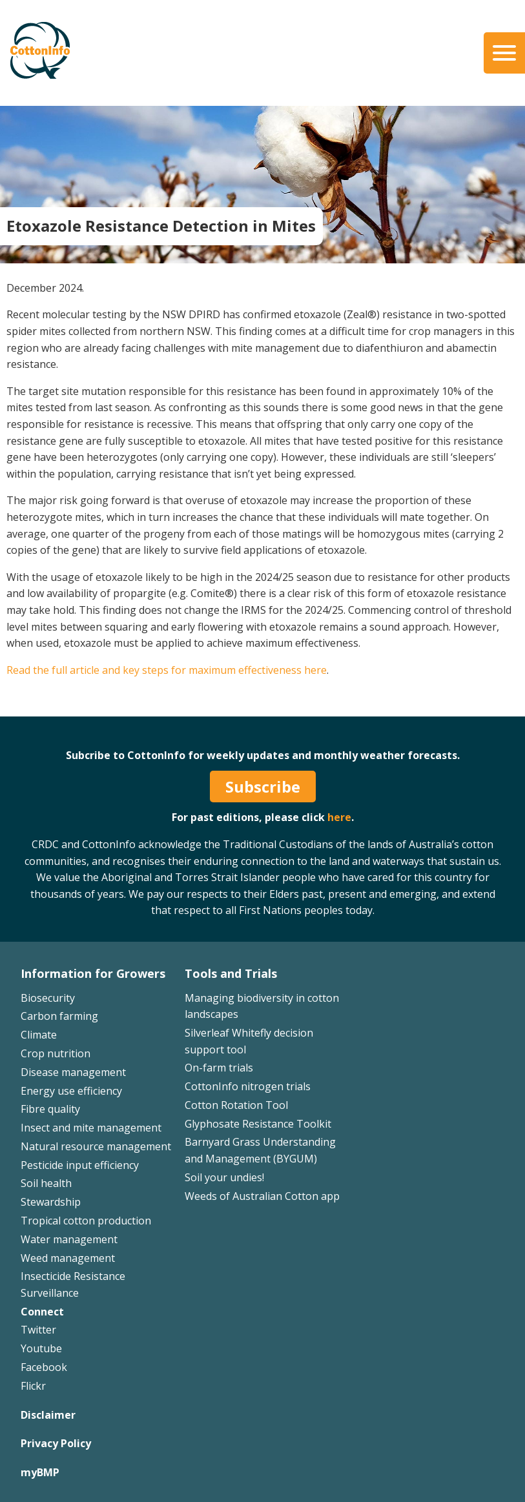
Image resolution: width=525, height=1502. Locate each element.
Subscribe (262, 786)
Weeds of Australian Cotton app (262, 1196)
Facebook (44, 1367)
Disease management (73, 1072)
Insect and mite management (91, 1128)
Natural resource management (96, 1146)
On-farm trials (219, 1068)
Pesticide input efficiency (80, 1165)
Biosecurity (48, 998)
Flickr (33, 1386)
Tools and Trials (231, 973)
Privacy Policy (56, 1443)
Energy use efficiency (71, 1091)
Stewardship (51, 1202)
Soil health (46, 1183)
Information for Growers (93, 973)
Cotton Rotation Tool (236, 1105)
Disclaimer (48, 1415)
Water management (69, 1239)
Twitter (38, 1330)
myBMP (40, 1472)
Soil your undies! (224, 1177)
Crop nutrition (55, 1053)
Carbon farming (59, 1016)
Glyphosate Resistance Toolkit (258, 1124)
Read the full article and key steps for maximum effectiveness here (166, 670)
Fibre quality (50, 1109)
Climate (39, 1035)
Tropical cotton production (86, 1220)
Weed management (68, 1258)
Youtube (41, 1348)
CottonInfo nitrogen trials (248, 1086)
